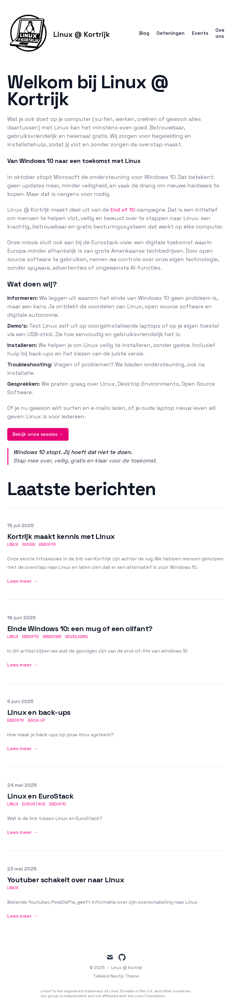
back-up (36, 720)
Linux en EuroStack (40, 796)
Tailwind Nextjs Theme (116, 976)
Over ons (220, 33)
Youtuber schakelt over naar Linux (65, 879)
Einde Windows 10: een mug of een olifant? (79, 628)
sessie (28, 544)
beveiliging (76, 636)
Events (200, 33)
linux (12, 544)
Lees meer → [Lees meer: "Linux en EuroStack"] (22, 832)
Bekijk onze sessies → (37, 434)
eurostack (34, 804)
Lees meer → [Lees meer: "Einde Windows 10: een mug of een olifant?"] (22, 665)
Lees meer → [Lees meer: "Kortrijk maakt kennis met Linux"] (22, 581)
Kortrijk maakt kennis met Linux (60, 536)
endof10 (47, 544)
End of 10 (123, 209)
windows (52, 636)
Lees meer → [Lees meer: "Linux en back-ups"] (22, 748)
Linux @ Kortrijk (126, 967)
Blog (144, 33)
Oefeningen (170, 33)
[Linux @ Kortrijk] (58, 33)
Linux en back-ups (39, 712)
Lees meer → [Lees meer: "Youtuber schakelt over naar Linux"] (22, 916)
